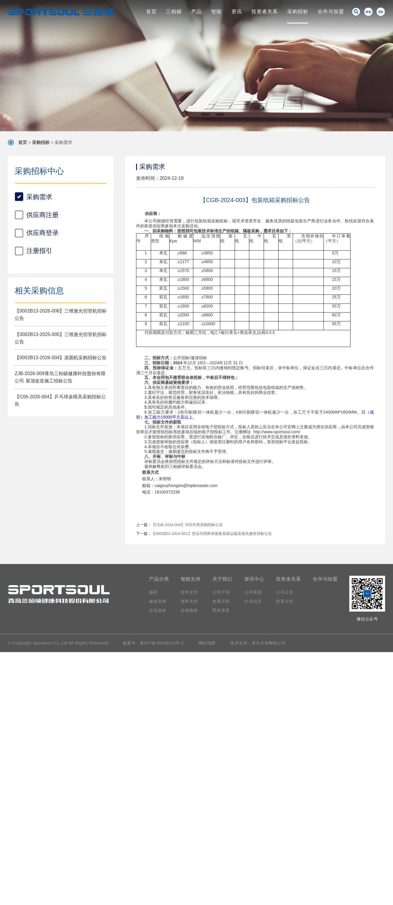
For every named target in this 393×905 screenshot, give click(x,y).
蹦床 (153, 592)
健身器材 (158, 601)
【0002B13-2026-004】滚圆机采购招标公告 (60, 463)
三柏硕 (174, 11)
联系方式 (285, 601)
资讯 (236, 11)
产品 (196, 11)
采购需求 (63, 142)
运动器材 (158, 610)
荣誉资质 (221, 610)
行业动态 (253, 601)
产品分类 (159, 579)
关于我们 (222, 579)
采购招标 (297, 11)
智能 (216, 11)
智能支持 (191, 579)
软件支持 (189, 592)
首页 (151, 11)
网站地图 (207, 643)
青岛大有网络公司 (269, 643)
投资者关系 (264, 11)
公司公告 (285, 592)
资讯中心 (254, 579)
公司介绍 (221, 592)
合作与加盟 (331, 11)
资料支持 (189, 601)
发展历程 (221, 601)
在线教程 (189, 610)
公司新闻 (253, 592)
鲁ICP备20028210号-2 (162, 643)
